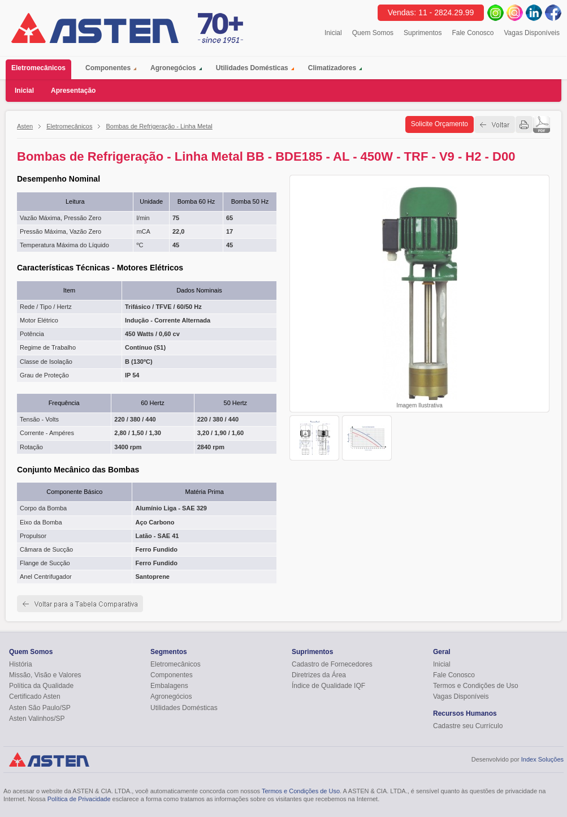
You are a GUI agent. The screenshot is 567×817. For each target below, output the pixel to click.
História (20, 664)
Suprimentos (423, 33)
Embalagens (169, 686)
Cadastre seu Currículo (468, 726)
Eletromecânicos (41, 69)
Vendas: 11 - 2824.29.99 (431, 12)
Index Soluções (542, 759)
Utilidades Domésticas (252, 68)
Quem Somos (372, 33)
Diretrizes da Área (319, 675)
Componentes (108, 68)
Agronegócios (173, 68)
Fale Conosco (473, 33)
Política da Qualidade (41, 686)
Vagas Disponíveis (532, 33)
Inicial (333, 33)
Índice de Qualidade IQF (328, 686)
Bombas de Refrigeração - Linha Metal (159, 126)
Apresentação (73, 90)
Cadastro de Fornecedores (332, 664)
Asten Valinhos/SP (37, 719)
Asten (25, 126)
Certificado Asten (34, 696)
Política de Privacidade (79, 799)
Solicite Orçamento (439, 124)
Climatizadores (332, 68)
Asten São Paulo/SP (40, 708)
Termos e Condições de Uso (475, 686)
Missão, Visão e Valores (45, 675)
